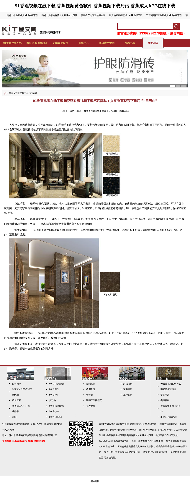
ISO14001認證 (106, 441)
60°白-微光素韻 (56, 383)
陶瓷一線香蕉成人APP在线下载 (22, 15)
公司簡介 (16, 383)
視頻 (14, 417)
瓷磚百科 (164, 400)
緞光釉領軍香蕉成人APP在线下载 (125, 15)
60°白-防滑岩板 (56, 406)
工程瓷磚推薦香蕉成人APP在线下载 (164, 15)
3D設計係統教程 (168, 417)
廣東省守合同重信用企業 (93, 15)
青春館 (89, 395)
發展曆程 (16, 400)
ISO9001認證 (171, 435)
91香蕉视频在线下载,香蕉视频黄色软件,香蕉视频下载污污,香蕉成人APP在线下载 (95, 5)
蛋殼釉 (52, 400)
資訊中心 (83, 43)
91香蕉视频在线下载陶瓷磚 (15, 424)
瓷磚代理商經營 (94, 400)
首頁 (11, 93)
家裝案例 (127, 389)
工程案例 (127, 395)
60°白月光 (54, 389)
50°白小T (53, 395)
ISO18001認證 (121, 441)
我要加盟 (153, 43)
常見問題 (164, 395)
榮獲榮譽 (90, 406)
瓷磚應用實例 (106, 43)
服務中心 (130, 43)
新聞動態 (90, 383)
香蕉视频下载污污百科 (26, 93)
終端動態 (90, 389)
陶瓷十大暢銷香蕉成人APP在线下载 (59, 15)
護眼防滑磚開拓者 (50, 32)
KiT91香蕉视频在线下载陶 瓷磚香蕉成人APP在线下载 (129, 424)
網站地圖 (95, 481)
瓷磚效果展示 (60, 43)
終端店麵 (127, 383)
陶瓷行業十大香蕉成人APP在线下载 (122, 452)
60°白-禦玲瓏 (55, 417)
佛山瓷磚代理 (166, 430)
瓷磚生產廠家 (150, 430)
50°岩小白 (54, 411)
